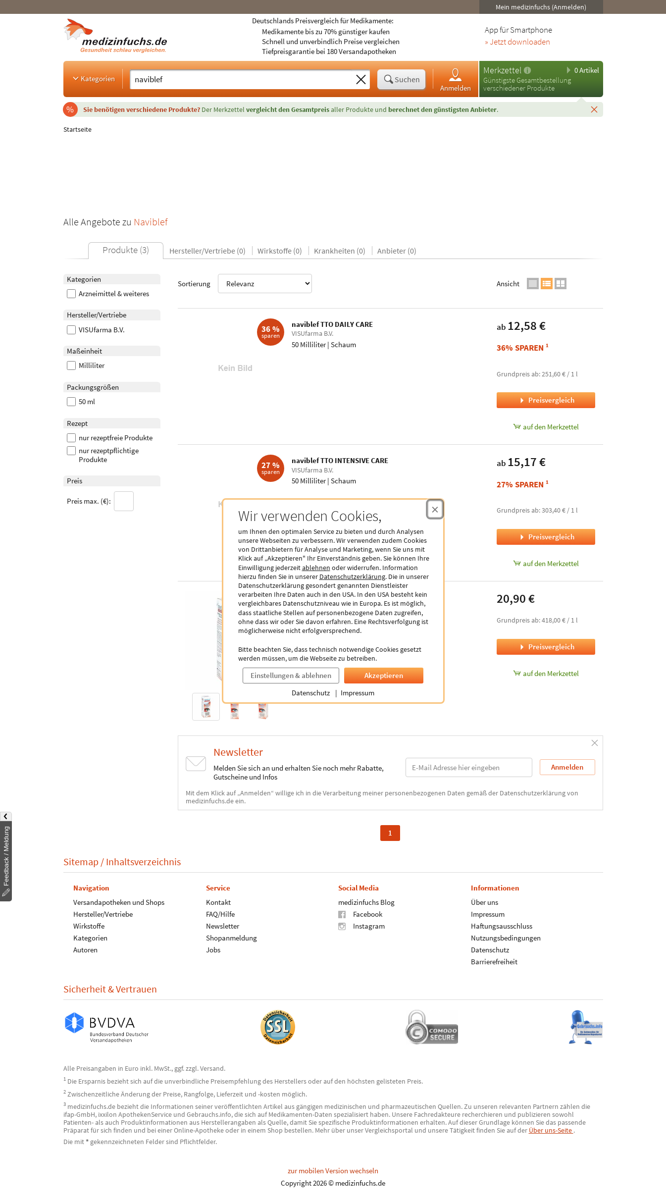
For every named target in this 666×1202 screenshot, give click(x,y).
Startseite (77, 129)
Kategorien (93, 78)
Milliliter (85, 365)
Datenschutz (311, 692)
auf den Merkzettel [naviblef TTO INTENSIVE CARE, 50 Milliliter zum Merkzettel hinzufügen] (546, 563)
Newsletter (222, 926)
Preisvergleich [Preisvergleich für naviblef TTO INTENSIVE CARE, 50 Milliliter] (546, 536)
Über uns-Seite (551, 1130)
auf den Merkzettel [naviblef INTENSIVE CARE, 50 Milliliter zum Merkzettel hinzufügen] (546, 673)
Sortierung (245, 283)
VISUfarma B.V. (96, 329)
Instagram (361, 926)
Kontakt (217, 902)
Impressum (357, 692)
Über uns (484, 902)
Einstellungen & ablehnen (291, 675)
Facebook (360, 914)
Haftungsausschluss (501, 926)
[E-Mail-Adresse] (469, 767)
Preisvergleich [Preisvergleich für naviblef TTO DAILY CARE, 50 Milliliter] (546, 400)
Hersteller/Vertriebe (103, 914)
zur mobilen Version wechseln (333, 1170)
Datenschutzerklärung (352, 576)
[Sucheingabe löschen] (361, 80)
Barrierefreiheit (493, 961)
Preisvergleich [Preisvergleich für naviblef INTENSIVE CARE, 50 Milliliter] (546, 646)
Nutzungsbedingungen (505, 937)
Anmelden (455, 79)
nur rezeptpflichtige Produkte (103, 455)
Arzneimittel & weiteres (108, 293)
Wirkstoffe (88, 926)
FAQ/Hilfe (219, 914)
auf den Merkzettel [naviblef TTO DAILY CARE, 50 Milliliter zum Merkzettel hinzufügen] (546, 426)
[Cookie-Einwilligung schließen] (435, 509)
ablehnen (316, 567)
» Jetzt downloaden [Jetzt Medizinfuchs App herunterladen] (517, 42)
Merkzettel (502, 70)
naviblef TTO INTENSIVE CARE (340, 460)
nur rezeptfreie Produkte (110, 437)
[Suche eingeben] (241, 79)
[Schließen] (594, 109)
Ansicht (508, 283)
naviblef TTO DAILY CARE (332, 324)
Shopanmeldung (230, 937)
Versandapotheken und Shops (118, 902)
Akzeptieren (383, 675)
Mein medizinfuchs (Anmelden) (541, 6)
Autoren (85, 949)
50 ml (81, 401)
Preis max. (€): (100, 501)
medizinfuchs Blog (366, 902)
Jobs (212, 949)
